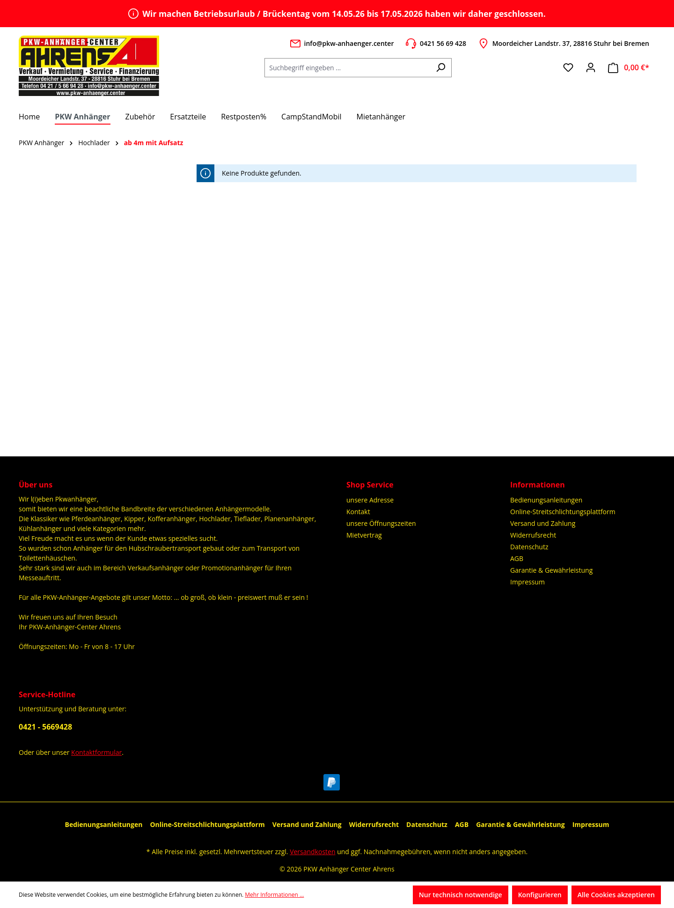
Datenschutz (529, 546)
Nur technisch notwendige (460, 894)
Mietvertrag (364, 535)
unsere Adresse (370, 499)
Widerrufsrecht (533, 535)
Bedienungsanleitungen (546, 499)
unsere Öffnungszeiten (381, 523)
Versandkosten (312, 851)
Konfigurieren (540, 894)
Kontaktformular (96, 752)
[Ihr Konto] (590, 67)
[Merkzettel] (568, 67)
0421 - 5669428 (45, 727)
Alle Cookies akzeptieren (616, 894)
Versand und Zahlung (542, 523)
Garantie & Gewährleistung (551, 570)
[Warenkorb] (628, 67)
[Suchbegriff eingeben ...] (347, 67)
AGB (516, 558)
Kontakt (358, 511)
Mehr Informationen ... (274, 895)
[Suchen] (441, 67)
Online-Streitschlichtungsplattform (562, 511)
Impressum (527, 581)
